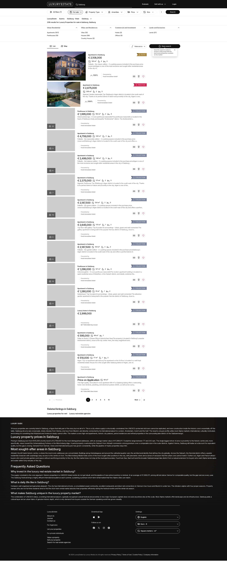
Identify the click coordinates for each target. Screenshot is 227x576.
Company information (151, 555)
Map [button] (64, 46)
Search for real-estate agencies (59, 542)
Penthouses (51, 35)
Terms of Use (127, 555)
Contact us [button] (51, 521)
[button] (75, 12)
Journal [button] (50, 518)
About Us (50, 516)
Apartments (51, 32)
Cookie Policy (137, 555)
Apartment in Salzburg (96, 55)
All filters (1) (56, 12)
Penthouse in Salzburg (85, 111)
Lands (151, 32)
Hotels (117, 32)
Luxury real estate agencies (80, 414)
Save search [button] (164, 46)
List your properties (54, 529)
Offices (117, 35)
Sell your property (53, 540)
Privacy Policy (116, 555)
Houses (83, 35)
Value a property (53, 537)
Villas (83, 32)
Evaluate (145, 4)
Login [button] (174, 4)
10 (109, 400)
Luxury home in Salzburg (86, 310)
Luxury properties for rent (57, 414)
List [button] (53, 46)
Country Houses (86, 38)
